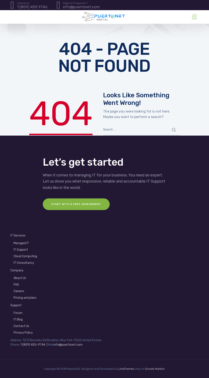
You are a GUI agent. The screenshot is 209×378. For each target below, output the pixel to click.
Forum (18, 313)
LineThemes (126, 368)
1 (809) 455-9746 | (33, 344)
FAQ (16, 284)
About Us (20, 278)
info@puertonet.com (68, 344)
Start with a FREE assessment (76, 204)
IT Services (17, 235)
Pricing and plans (25, 298)
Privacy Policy (23, 332)
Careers (19, 291)
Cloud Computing (25, 256)
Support (16, 305)
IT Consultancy (24, 263)
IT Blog (18, 319)
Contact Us (21, 326)
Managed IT (21, 243)
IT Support (21, 250)
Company (17, 270)
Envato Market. (155, 368)
